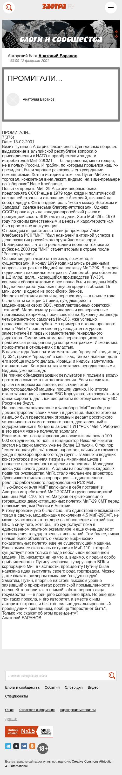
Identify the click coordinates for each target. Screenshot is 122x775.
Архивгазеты (46, 731)
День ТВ (11, 719)
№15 (28, 730)
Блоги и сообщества (22, 687)
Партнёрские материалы (78, 710)
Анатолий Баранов (57, 56)
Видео (93, 687)
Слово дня (74, 687)
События (52, 687)
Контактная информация (37, 710)
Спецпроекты (16, 696)
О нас (9, 710)
